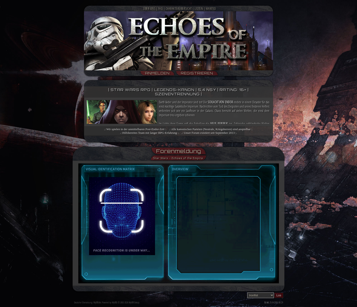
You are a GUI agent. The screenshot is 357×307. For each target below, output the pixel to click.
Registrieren (197, 73)
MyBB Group (134, 302)
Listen (199, 8)
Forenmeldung (178, 151)
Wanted (211, 8)
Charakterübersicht (179, 8)
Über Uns (149, 8)
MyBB (114, 302)
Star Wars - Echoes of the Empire (178, 158)
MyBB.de (97, 302)
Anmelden (157, 73)
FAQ (160, 8)
